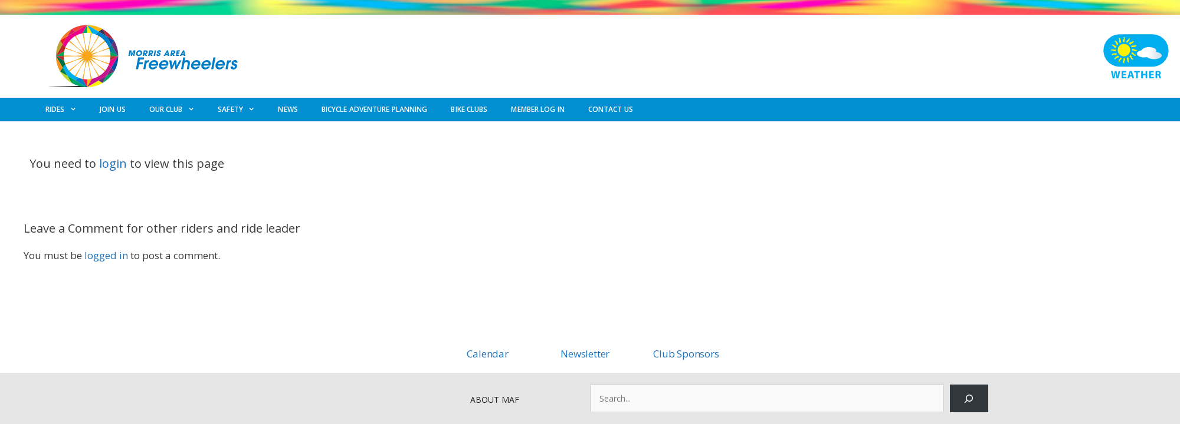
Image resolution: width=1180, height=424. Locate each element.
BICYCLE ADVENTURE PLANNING (375, 109)
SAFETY (242, 109)
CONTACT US (610, 109)
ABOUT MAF (494, 399)
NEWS (287, 109)
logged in (106, 255)
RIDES (66, 109)
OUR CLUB (177, 109)
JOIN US (113, 109)
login (113, 163)
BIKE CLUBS (469, 109)
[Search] (969, 398)
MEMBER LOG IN (537, 109)
